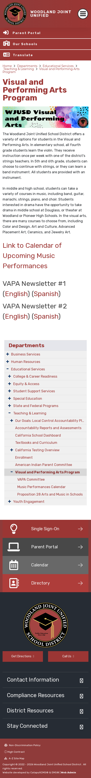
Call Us (68, 656)
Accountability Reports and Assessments (48, 428)
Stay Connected (27, 726)
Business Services (25, 354)
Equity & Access (26, 384)
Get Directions (22, 656)
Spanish (46, 294)
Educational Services (58, 66)
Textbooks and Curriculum (36, 443)
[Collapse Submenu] (9, 472)
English (16, 294)
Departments (27, 66)
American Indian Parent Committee (43, 465)
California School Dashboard (38, 435)
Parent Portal (27, 33)
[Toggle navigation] (83, 13)
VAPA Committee (31, 479)
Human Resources (25, 362)
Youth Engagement (28, 502)
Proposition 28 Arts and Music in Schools (50, 494)
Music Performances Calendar (41, 487)
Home (7, 66)
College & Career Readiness (35, 376)
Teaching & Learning (18, 69)
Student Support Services (34, 391)
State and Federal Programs (35, 406)
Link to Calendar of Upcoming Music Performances (32, 255)
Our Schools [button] (25, 44)
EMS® (55, 772)
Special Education (27, 399)
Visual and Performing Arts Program (41, 70)
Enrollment (24, 458)
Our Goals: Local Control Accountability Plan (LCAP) (51, 421)
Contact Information (33, 679)
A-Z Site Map (14, 758)
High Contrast (16, 751)
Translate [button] (23, 55)
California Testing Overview (37, 450)
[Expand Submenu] (7, 354)
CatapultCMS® (39, 772)
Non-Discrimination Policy (22, 745)
